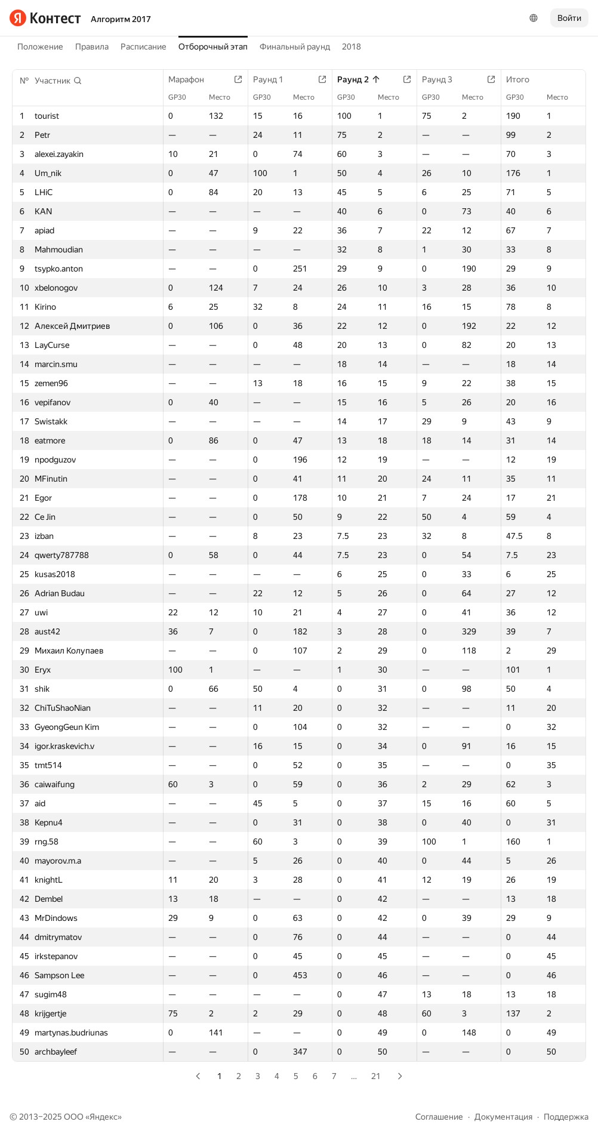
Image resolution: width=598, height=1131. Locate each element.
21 (376, 1076)
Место (225, 97)
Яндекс (104, 1116)
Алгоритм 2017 (121, 19)
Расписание (144, 46)
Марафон (192, 79)
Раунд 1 (274, 79)
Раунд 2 (359, 79)
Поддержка (566, 1116)
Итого (523, 79)
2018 (351, 46)
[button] (58, 80)
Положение (40, 46)
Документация (503, 1116)
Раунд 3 (443, 79)
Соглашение (439, 1116)
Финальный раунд (295, 46)
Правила (92, 46)
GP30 (183, 97)
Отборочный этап (213, 46)
